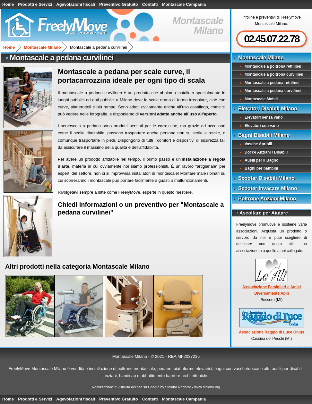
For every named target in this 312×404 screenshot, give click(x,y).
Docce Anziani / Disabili (266, 152)
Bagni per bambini (261, 168)
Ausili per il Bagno (261, 160)
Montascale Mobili (261, 99)
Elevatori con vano (262, 125)
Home (8, 4)
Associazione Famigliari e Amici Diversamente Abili (271, 277)
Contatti (150, 4)
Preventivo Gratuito (118, 4)
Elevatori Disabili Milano (267, 108)
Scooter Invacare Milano (267, 188)
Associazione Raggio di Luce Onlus (271, 321)
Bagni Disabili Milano (264, 135)
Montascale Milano (42, 47)
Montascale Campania (184, 4)
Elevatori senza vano (264, 117)
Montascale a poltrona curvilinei (274, 74)
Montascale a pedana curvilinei (273, 90)
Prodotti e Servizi (35, 4)
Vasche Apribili (258, 144)
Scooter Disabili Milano (266, 178)
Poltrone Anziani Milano (267, 198)
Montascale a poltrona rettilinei (273, 66)
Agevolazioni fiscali (75, 4)
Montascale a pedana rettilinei (272, 82)
